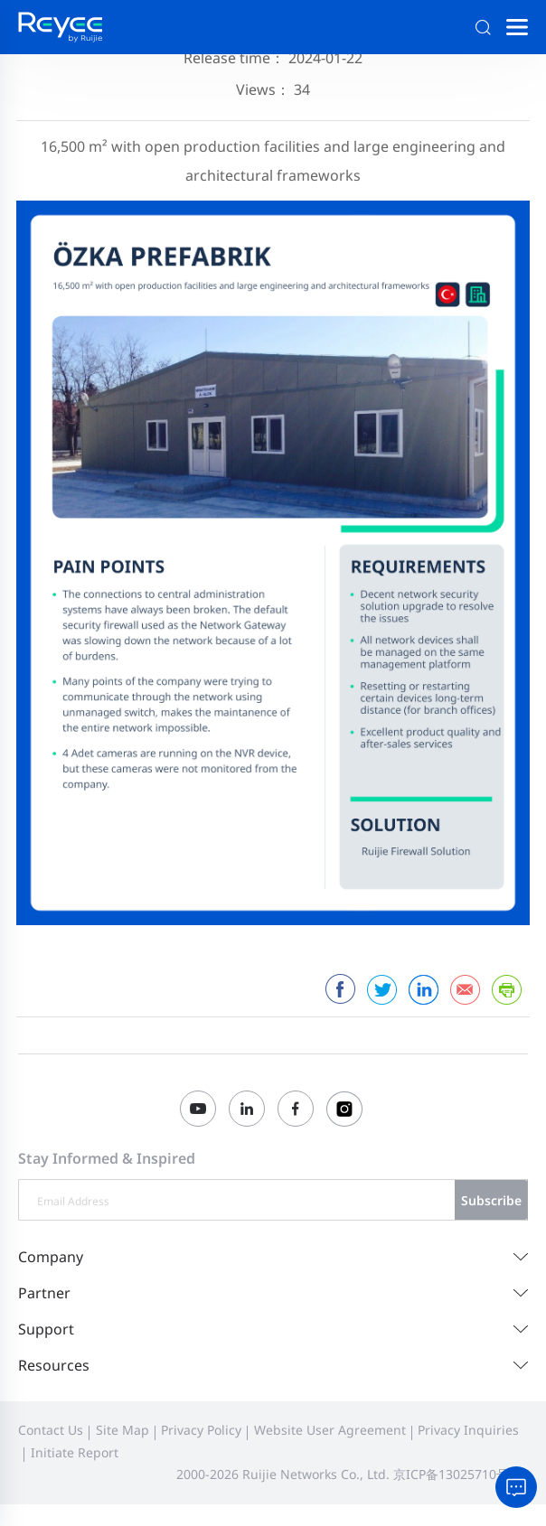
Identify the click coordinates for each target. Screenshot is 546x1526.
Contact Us (50, 1429)
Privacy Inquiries (468, 1429)
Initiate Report (74, 1452)
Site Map (122, 1429)
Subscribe (491, 1200)
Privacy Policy (201, 1429)
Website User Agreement (330, 1429)
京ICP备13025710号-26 (460, 1474)
